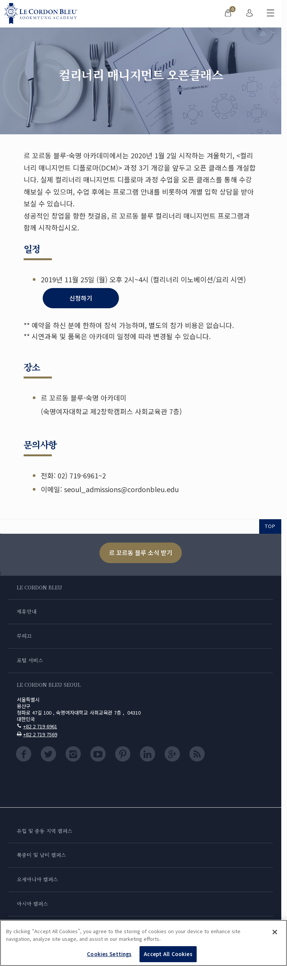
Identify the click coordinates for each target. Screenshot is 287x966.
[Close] (274, 932)
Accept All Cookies (168, 954)
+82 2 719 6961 (40, 726)
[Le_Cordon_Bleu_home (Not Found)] (42, 13)
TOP (270, 526)
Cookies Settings (109, 954)
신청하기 (80, 298)
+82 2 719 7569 (40, 734)
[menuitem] (228, 13)
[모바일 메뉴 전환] (270, 13)
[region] (143, 943)
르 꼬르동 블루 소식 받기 (140, 552)
